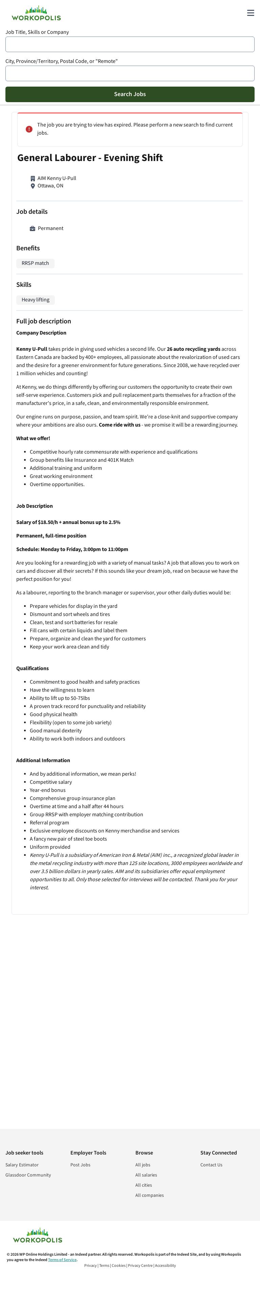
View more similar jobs (196, 490)
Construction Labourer (165, 320)
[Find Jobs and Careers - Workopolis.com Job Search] (36, 12)
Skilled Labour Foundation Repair (177, 141)
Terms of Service (62, 1259)
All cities (143, 1185)
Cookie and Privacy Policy (207, 574)
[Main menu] (250, 13)
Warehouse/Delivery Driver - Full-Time (182, 363)
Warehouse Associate (163, 269)
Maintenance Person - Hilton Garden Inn (185, 184)
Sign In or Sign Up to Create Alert (197, 552)
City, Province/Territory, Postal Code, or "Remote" (61, 61)
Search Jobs (130, 94)
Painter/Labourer (159, 448)
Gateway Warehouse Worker (171, 406)
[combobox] (130, 44)
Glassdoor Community (28, 1175)
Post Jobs (80, 1165)
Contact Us (211, 1165)
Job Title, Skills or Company (37, 32)
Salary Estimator (22, 1165)
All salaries (146, 1175)
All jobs (142, 1165)
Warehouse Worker (161, 227)
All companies (149, 1195)
